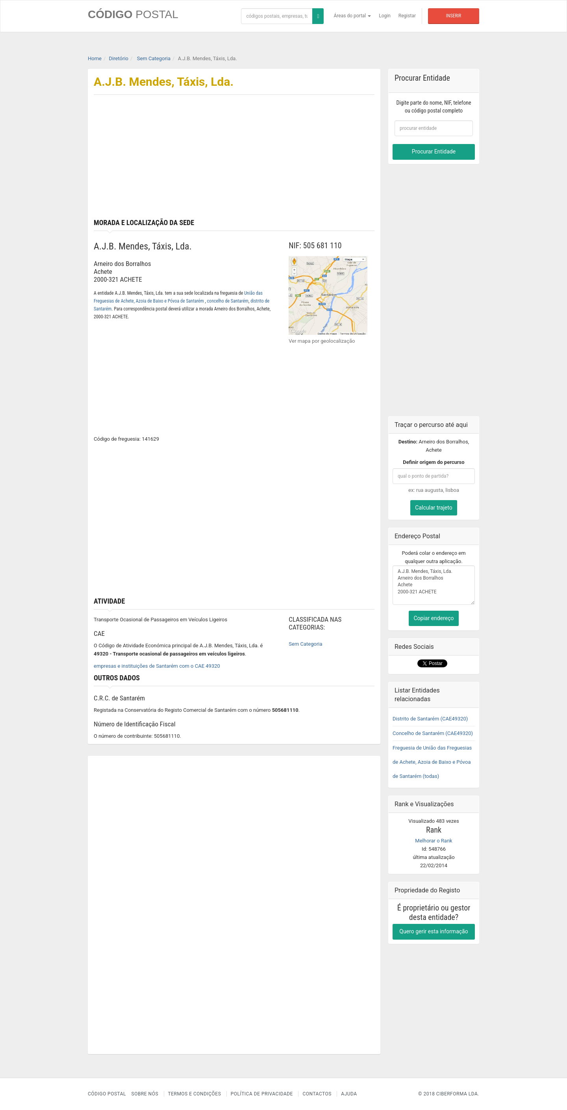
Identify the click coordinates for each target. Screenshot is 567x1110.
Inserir (453, 15)
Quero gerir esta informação (433, 931)
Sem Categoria (305, 644)
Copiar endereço (433, 618)
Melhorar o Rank (433, 841)
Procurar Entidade (434, 151)
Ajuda (349, 1094)
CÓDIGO (133, 14)
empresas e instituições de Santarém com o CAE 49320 (157, 666)
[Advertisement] (307, 160)
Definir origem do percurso (433, 462)
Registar (407, 15)
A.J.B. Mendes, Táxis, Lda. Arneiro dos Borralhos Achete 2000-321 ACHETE (434, 585)
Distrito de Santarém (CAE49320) (430, 719)
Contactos (316, 1094)
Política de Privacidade (262, 1094)
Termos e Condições (194, 1094)
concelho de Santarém (228, 301)
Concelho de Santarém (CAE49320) (433, 733)
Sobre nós (145, 1094)
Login (385, 15)
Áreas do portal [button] (352, 15)
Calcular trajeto (433, 507)
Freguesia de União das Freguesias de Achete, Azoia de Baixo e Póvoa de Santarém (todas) (432, 762)
